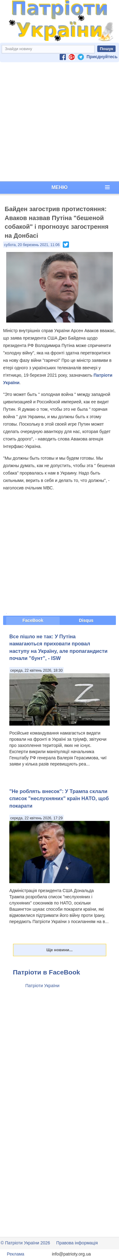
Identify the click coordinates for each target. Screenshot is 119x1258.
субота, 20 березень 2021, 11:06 (32, 245)
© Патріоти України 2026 (25, 1242)
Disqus (86, 620)
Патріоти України (42, 985)
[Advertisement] (58, 122)
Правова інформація (77, 1242)
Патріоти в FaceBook (46, 972)
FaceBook (32, 620)
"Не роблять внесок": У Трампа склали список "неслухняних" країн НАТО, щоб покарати (59, 798)
